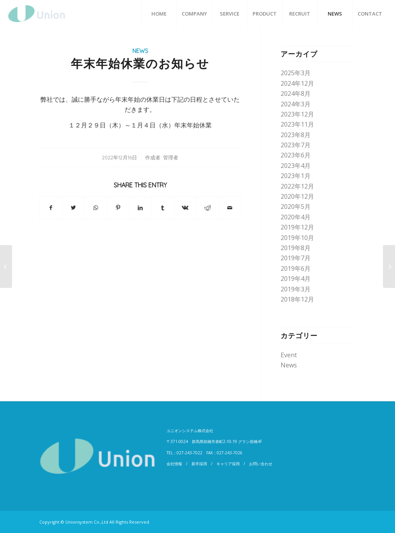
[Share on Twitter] (73, 208)
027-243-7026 (229, 452)
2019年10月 (297, 237)
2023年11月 (297, 124)
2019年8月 (296, 248)
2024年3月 (296, 104)
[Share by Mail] (230, 208)
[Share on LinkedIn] (140, 208)
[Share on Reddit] (207, 208)
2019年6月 (296, 268)
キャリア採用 (228, 463)
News (140, 51)
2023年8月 (296, 135)
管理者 (170, 157)
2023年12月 (297, 114)
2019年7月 (296, 258)
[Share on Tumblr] (163, 208)
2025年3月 (296, 73)
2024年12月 (297, 83)
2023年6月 (296, 155)
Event (289, 355)
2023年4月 (296, 165)
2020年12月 (297, 196)
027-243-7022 (189, 452)
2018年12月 (297, 299)
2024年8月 (296, 93)
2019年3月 (296, 289)
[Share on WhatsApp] (96, 208)
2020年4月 (296, 217)
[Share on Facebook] (51, 208)
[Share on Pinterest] (118, 208)
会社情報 (174, 463)
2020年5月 (296, 206)
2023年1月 (296, 175)
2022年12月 (297, 186)
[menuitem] (158, 13)
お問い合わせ (260, 463)
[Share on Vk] (185, 208)
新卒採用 (199, 463)
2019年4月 (296, 278)
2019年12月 (297, 227)
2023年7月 (296, 145)
